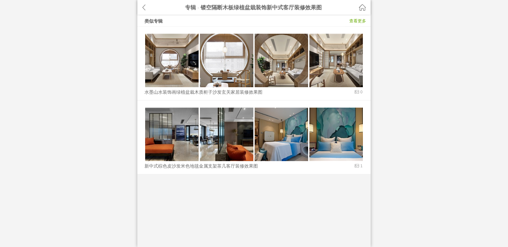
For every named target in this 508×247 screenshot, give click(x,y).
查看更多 (357, 20)
